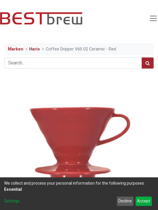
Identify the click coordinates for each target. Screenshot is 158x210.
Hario (34, 49)
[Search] (148, 63)
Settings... (13, 201)
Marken (15, 49)
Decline (125, 201)
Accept (143, 201)
